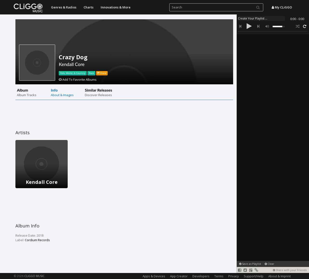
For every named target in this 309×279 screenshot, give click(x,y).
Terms (219, 276)
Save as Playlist (250, 264)
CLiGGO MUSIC (34, 276)
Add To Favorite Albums (78, 79)
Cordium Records (37, 240)
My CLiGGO (282, 7)
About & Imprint (279, 276)
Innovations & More (116, 7)
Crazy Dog (73, 57)
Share (101, 73)
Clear (269, 264)
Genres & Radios (63, 7)
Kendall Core (72, 64)
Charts (88, 7)
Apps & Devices (154, 276)
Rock (91, 73)
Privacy (233, 276)
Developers (201, 276)
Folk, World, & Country (72, 73)
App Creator (179, 276)
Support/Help (253, 276)
